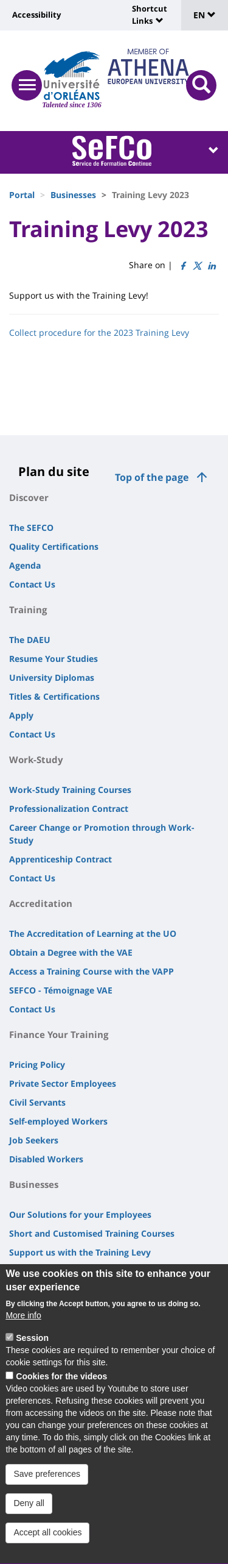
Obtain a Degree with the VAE (71, 952)
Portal (22, 195)
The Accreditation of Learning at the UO (92, 933)
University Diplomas (51, 677)
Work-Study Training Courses (70, 789)
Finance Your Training (58, 1034)
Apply (21, 715)
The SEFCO (31, 527)
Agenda (25, 565)
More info (23, 1329)
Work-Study (36, 759)
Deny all (28, 1517)
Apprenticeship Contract (60, 859)
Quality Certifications (53, 546)
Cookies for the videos (61, 1390)
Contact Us (32, 584)
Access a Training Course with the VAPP (91, 971)
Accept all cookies (47, 1546)
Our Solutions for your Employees (80, 1214)
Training (28, 609)
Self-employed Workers (58, 1121)
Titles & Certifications (54, 696)
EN (204, 15)
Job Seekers (33, 1140)
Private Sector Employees (62, 1083)
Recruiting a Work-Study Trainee (77, 1271)
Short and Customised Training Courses (91, 1233)
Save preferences (46, 1488)
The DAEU (29, 639)
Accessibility (36, 14)
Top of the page (151, 477)
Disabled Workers (46, 1159)
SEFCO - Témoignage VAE (60, 990)
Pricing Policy (37, 1064)
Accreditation (40, 903)
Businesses (73, 195)
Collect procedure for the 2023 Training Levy (99, 332)
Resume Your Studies (53, 658)
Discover (29, 497)
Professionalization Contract (68, 808)
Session (32, 1351)
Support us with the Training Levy (80, 1252)
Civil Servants (37, 1102)
